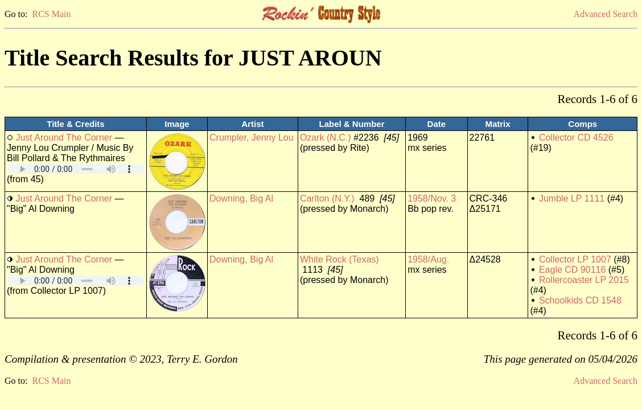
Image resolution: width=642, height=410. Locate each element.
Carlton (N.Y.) (327, 198)
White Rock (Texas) (339, 259)
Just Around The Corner (63, 137)
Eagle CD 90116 (572, 269)
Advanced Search (605, 14)
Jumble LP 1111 (571, 198)
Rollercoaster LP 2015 (584, 280)
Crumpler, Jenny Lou (251, 137)
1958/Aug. (428, 259)
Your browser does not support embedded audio (75, 169)
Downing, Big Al (241, 198)
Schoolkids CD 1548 (580, 300)
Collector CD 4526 (576, 137)
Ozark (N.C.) (325, 137)
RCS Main (51, 14)
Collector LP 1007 (575, 259)
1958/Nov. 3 (432, 198)
